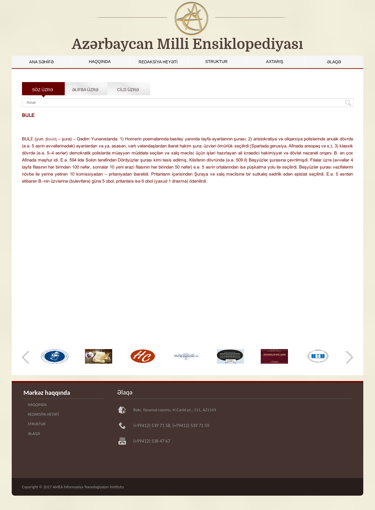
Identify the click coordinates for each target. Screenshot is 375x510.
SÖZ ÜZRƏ (42, 89)
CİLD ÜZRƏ (128, 89)
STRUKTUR (216, 61)
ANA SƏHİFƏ (41, 61)
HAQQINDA (100, 61)
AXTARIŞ (274, 61)
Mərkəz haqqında (46, 393)
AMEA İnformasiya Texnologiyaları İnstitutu (88, 486)
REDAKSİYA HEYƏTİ (158, 61)
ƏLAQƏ (334, 61)
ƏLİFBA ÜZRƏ (85, 89)
